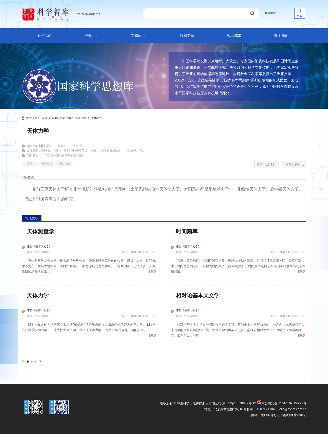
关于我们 (281, 35)
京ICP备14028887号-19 (239, 403)
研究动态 (45, 35)
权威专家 (187, 35)
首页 (44, 118)
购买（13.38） (266, 164)
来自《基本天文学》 (42, 145)
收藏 (30, 163)
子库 (92, 36)
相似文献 (31, 218)
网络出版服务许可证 (265, 415)
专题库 (140, 36)
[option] (89, 289)
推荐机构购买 (294, 164)
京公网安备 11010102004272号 (281, 403)
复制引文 (47, 163)
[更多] (153, 271)
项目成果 (234, 35)
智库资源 (80, 118)
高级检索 (270, 13)
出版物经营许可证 (293, 415)
